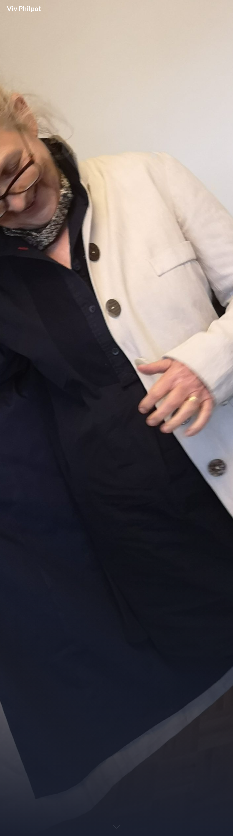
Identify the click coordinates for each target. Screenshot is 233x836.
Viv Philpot (24, 9)
